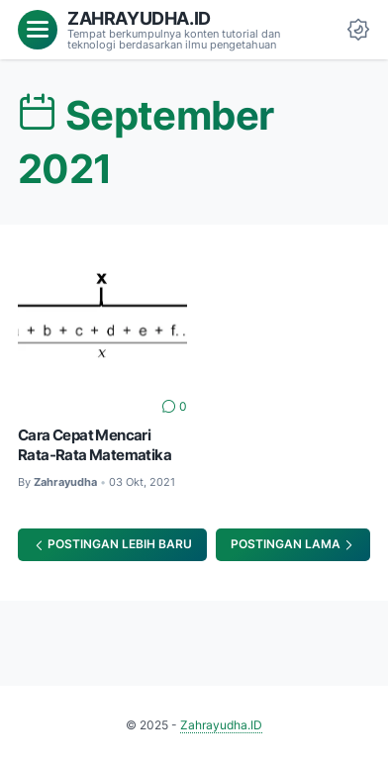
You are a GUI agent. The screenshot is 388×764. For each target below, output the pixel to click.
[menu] (37, 29)
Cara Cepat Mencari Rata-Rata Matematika (94, 445)
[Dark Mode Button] (358, 30)
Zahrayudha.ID (139, 18)
